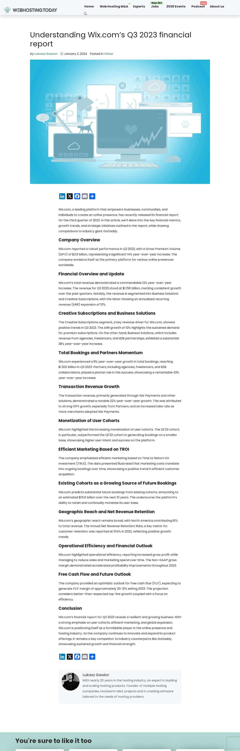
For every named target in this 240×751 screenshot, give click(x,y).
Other (108, 54)
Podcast (198, 6)
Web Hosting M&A (114, 6)
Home (89, 6)
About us (217, 6)
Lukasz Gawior (46, 54)
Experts (139, 6)
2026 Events (175, 6)
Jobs (156, 6)
